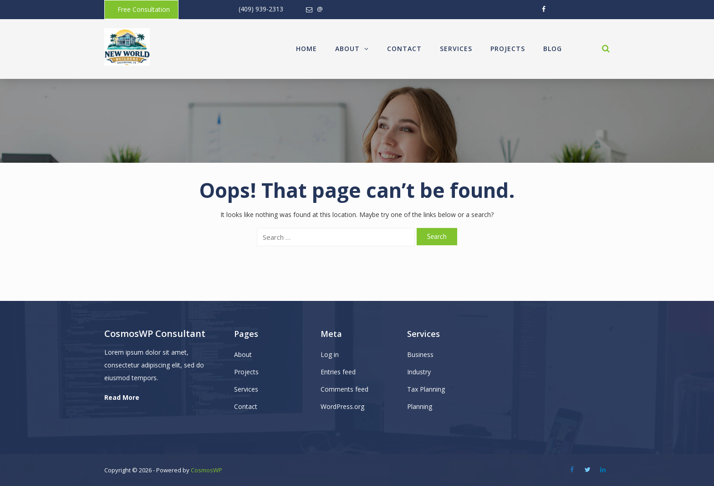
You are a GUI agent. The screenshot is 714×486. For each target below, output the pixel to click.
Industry (419, 371)
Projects (507, 48)
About (352, 48)
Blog (552, 48)
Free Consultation (143, 9)
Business (420, 354)
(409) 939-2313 (261, 9)
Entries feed (338, 371)
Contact (404, 48)
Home (306, 48)
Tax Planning (426, 389)
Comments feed (344, 389)
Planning (419, 406)
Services (456, 48)
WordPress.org (342, 406)
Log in (330, 354)
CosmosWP (206, 470)
